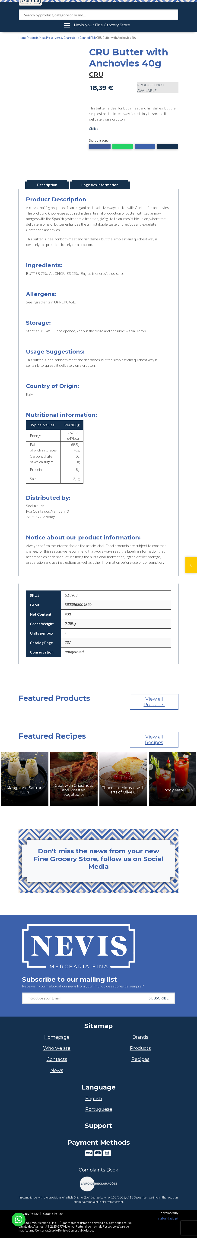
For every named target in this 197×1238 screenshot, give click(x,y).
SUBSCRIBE (158, 998)
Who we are (56, 1048)
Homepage (57, 1037)
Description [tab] (47, 184)
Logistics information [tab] (99, 184)
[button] (100, 146)
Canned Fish (87, 37)
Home (22, 37)
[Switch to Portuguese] (98, 1109)
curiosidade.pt (168, 1218)
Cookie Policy (53, 1214)
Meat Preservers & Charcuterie (59, 37)
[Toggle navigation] (98, 25)
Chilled (93, 128)
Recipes (140, 1059)
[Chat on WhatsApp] (18, 1219)
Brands (140, 1037)
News (56, 1070)
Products (32, 37)
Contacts (57, 1059)
